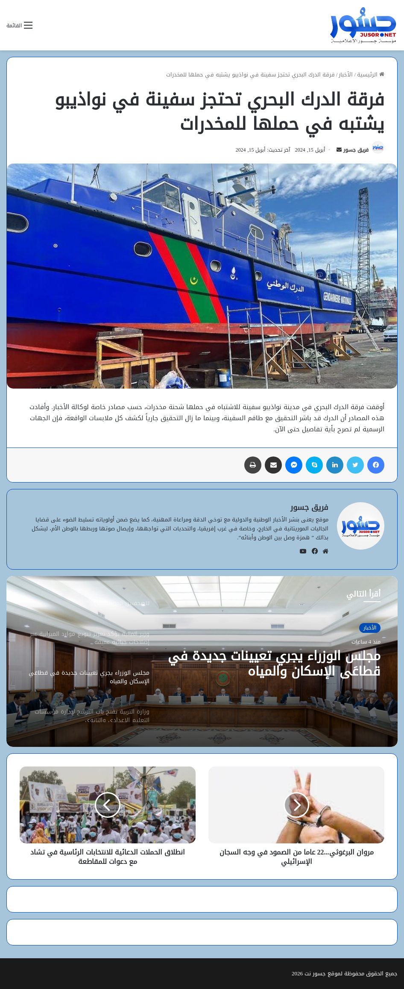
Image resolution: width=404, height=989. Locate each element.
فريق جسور (356, 150)
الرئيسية (370, 74)
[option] (202, 661)
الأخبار (346, 74)
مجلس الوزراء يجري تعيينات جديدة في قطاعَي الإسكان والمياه (274, 663)
